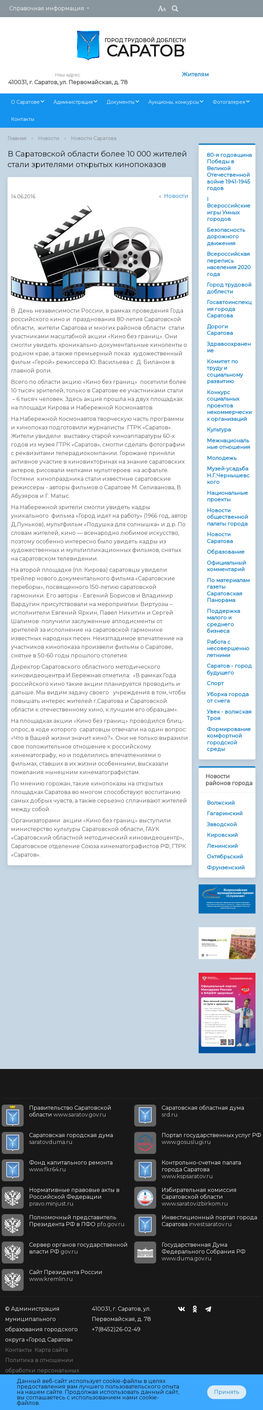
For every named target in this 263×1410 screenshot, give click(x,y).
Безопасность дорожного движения (226, 237)
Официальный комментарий (226, 566)
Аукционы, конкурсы (173, 102)
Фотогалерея (229, 102)
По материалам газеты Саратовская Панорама (228, 590)
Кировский (222, 835)
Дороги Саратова (220, 330)
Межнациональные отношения (228, 444)
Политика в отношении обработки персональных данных (42, 1370)
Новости (48, 138)
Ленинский (222, 846)
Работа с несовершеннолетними (228, 648)
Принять (226, 1392)
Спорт (215, 683)
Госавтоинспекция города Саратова (229, 309)
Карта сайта (51, 1350)
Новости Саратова (93, 138)
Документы (121, 102)
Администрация (73, 102)
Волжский (221, 803)
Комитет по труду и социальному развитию (225, 371)
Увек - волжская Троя (229, 715)
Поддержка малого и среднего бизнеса (223, 621)
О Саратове (25, 102)
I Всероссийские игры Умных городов (228, 209)
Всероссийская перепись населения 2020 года (229, 264)
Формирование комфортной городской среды (229, 739)
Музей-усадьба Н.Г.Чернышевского (228, 475)
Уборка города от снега (228, 697)
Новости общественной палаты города (227, 517)
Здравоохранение (229, 347)
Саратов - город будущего (229, 669)
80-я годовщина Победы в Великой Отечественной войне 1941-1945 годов (229, 172)
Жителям (195, 74)
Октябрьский (225, 856)
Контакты (22, 119)
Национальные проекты (227, 496)
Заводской (222, 824)
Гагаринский (224, 813)
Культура (219, 429)
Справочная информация (46, 8)
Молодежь (221, 458)
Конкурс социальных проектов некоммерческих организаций (229, 405)
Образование (226, 552)
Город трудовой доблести (229, 288)
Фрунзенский (226, 867)
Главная (17, 138)
